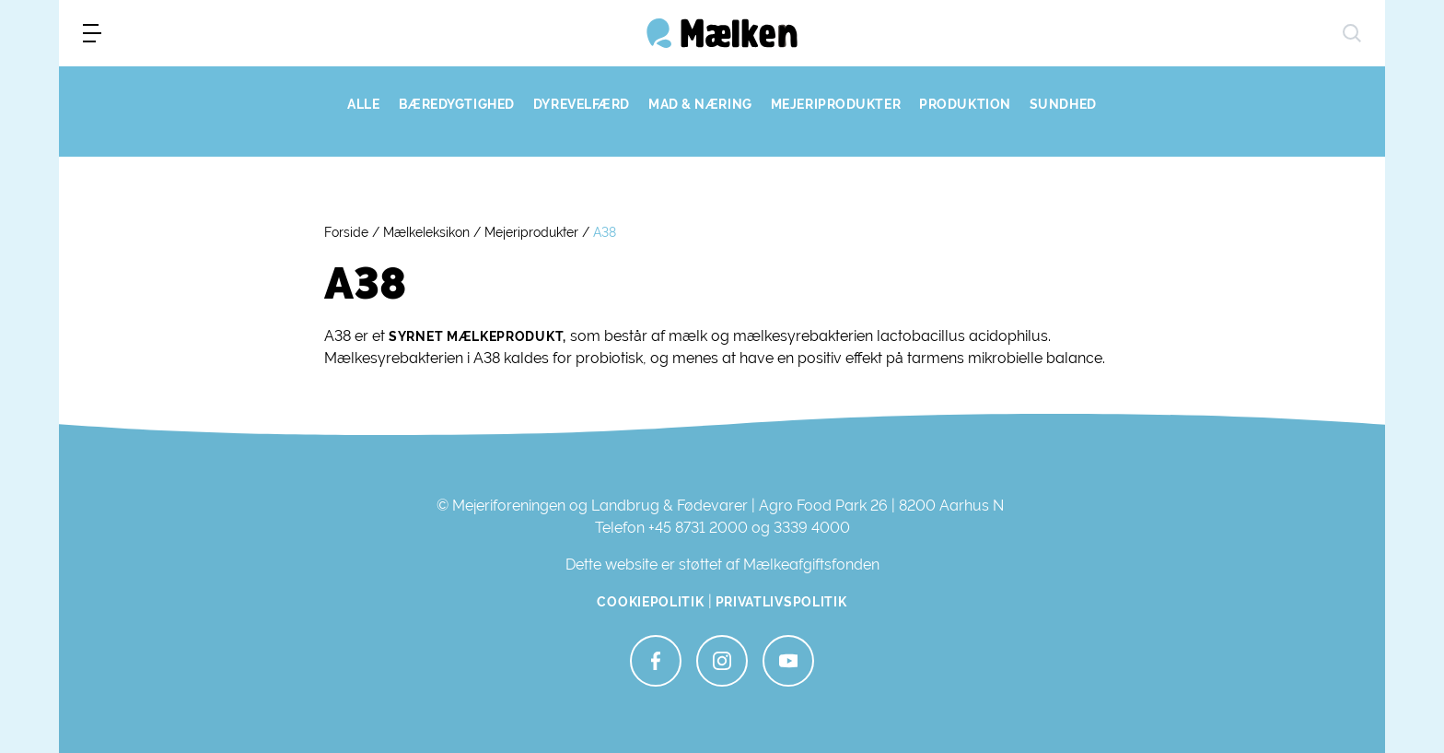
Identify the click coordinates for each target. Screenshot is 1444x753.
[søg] (1352, 33)
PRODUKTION (965, 104)
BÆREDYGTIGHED (457, 104)
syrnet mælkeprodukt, (477, 336)
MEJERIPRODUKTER (836, 104)
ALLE (363, 104)
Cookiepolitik (650, 601)
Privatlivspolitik (781, 601)
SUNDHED (1063, 104)
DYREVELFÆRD (581, 104)
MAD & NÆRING (700, 104)
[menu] (92, 33)
